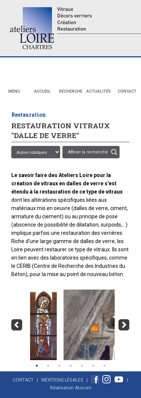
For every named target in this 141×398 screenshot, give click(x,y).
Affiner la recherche (88, 152)
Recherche (70, 91)
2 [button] (48, 365)
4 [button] (70, 365)
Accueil (42, 91)
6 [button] (93, 365)
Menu (14, 91)
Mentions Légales (62, 380)
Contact (127, 91)
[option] (41, 325)
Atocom (83, 387)
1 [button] (37, 365)
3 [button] (59, 365)
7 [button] (104, 365)
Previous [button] (17, 324)
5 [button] (82, 365)
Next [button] (124, 324)
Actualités (98, 91)
